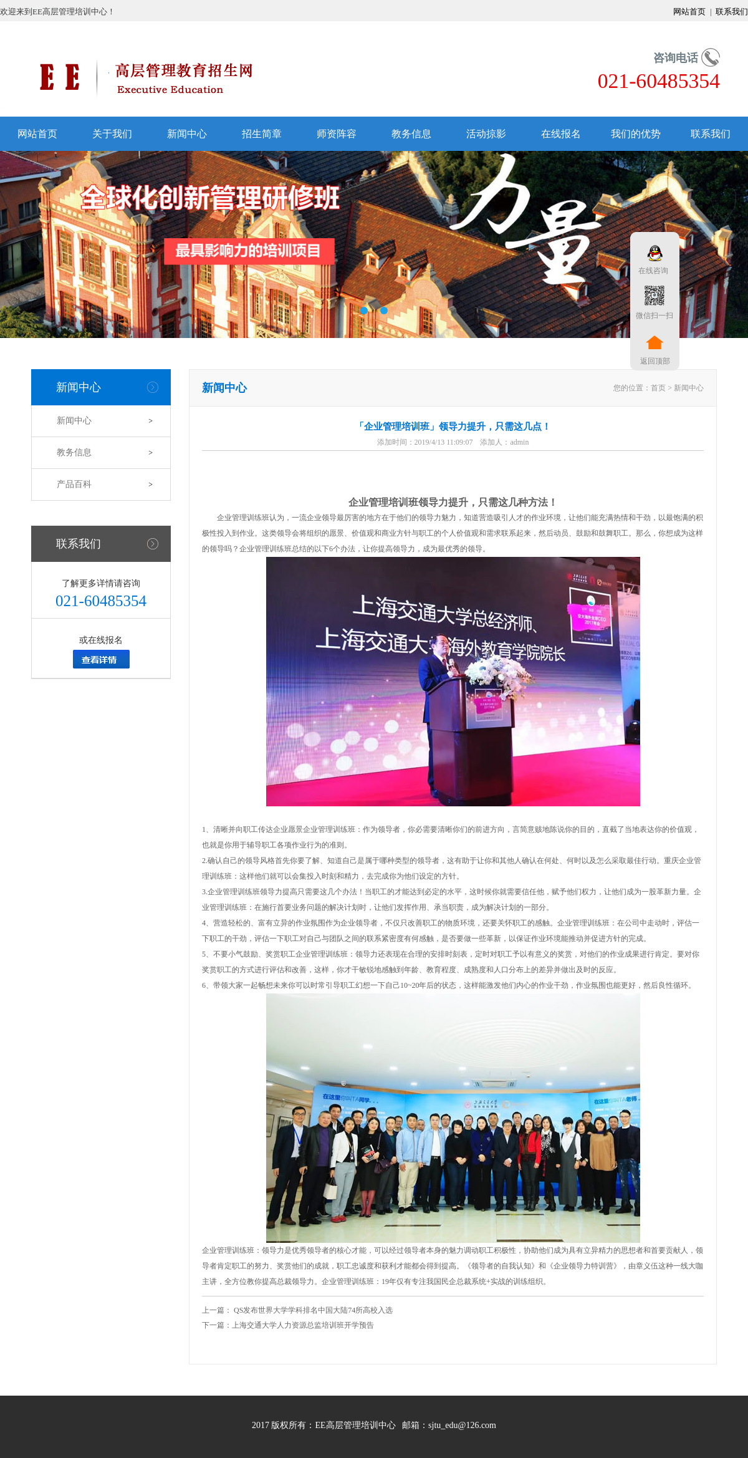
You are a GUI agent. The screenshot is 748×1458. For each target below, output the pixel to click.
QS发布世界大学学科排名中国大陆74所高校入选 (312, 1310)
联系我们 (731, 11)
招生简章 (262, 133)
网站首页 (690, 11)
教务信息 (411, 133)
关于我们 (112, 133)
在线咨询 (651, 270)
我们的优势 (636, 133)
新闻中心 (187, 133)
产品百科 (74, 484)
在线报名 (561, 133)
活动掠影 (486, 133)
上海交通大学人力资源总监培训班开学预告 (303, 1325)
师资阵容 (337, 133)
